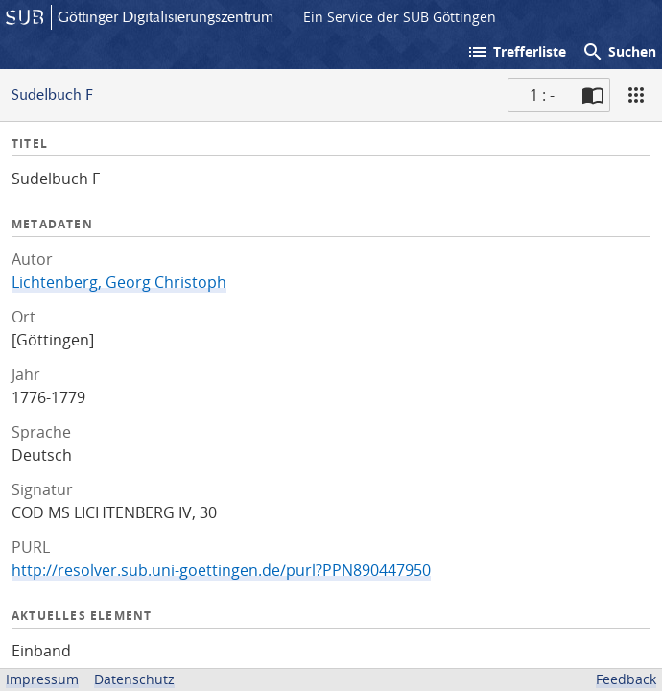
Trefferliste (516, 51)
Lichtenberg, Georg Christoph (119, 282)
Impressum (42, 679)
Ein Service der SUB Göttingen (399, 17)
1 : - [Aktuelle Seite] (542, 95)
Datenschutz (134, 679)
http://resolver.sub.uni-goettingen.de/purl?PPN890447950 (221, 570)
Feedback (626, 679)
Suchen (618, 51)
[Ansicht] (636, 95)
